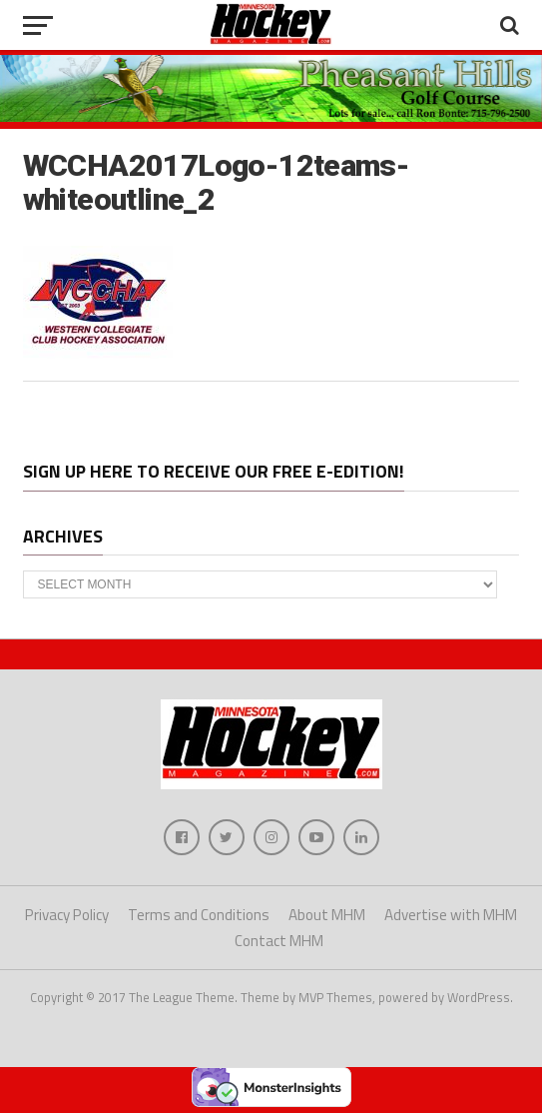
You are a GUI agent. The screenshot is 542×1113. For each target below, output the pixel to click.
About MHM (326, 914)
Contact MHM (279, 940)
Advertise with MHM (450, 914)
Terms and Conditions (199, 914)
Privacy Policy (67, 914)
